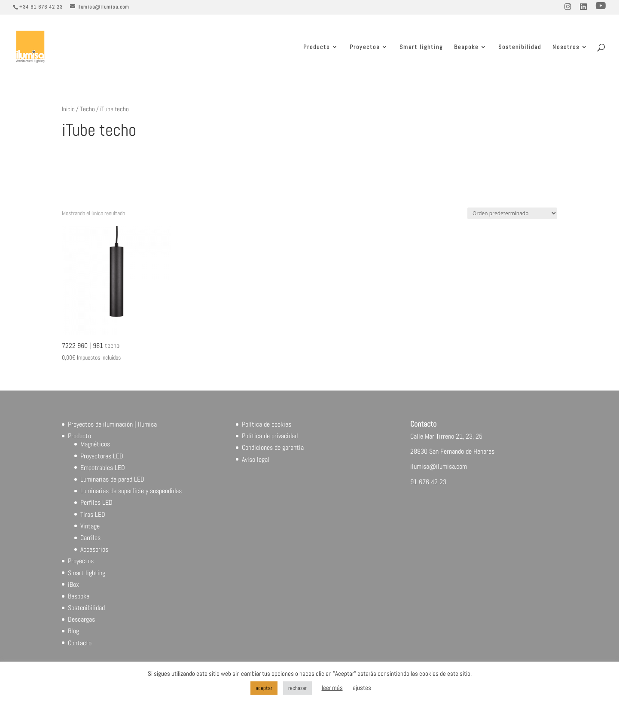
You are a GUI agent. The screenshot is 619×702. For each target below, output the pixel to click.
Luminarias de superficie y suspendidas (131, 490)
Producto (316, 47)
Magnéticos (95, 444)
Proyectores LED (101, 456)
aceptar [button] (264, 688)
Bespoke (466, 47)
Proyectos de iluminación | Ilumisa (112, 424)
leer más (332, 688)
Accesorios (94, 549)
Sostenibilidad (519, 47)
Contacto (79, 642)
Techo (87, 109)
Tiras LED (92, 514)
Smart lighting (421, 47)
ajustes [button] (362, 688)
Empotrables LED (102, 467)
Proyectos (365, 47)
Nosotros (565, 47)
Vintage (90, 526)
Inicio (68, 109)
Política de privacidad (270, 435)
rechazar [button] (297, 688)
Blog (73, 630)
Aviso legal (255, 459)
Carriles (90, 537)
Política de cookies (266, 424)
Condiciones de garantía (273, 447)
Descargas (81, 619)
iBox (73, 584)
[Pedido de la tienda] (512, 213)
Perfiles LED (96, 502)
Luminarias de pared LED (112, 479)
